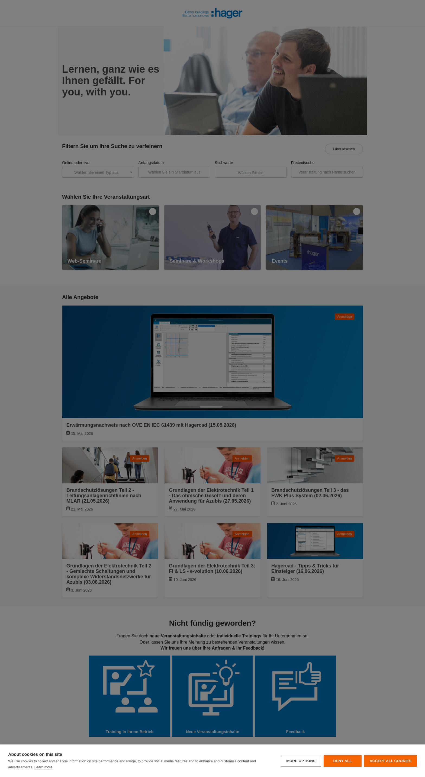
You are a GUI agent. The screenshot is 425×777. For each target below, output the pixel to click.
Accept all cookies (390, 761)
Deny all (342, 761)
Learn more (43, 767)
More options (300, 761)
